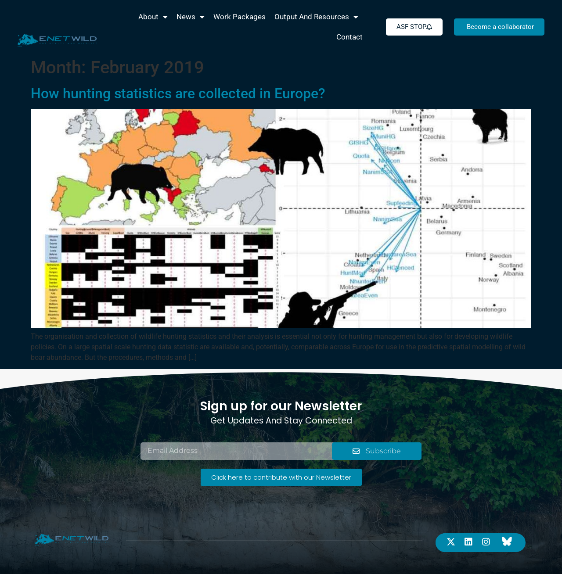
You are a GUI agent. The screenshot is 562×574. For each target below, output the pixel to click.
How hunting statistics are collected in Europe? (178, 93)
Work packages (239, 16)
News (191, 17)
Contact (349, 36)
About (153, 17)
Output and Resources (316, 17)
